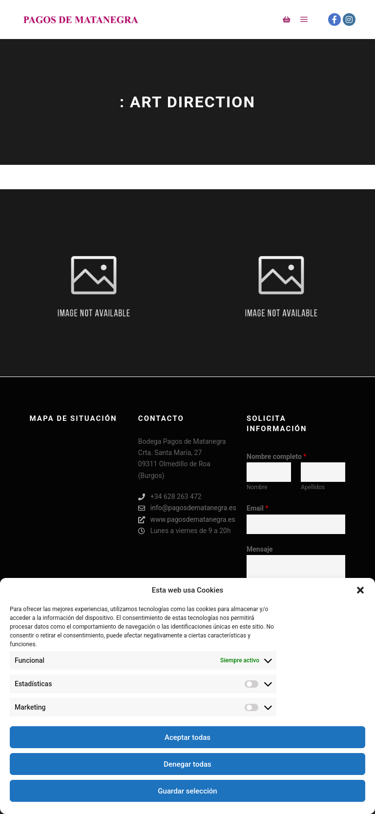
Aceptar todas (187, 737)
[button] (360, 590)
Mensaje (260, 549)
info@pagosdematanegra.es (187, 508)
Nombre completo (276, 456)
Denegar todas (187, 764)
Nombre (257, 487)
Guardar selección (187, 791)
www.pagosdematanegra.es (186, 519)
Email (257, 508)
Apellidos (313, 487)
